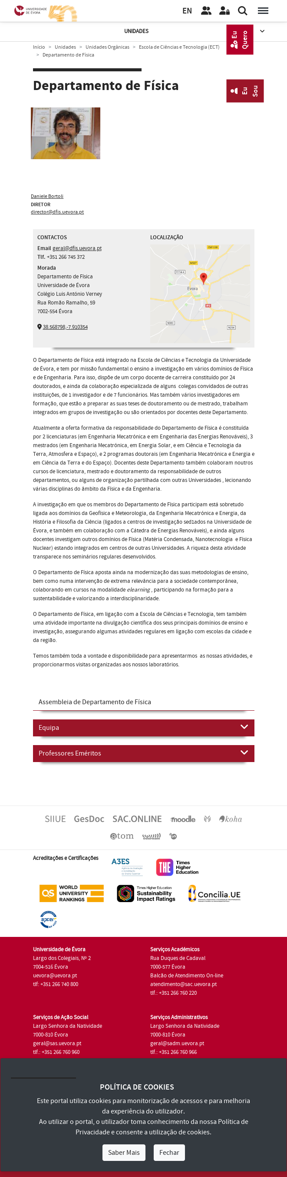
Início (39, 47)
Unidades (195, 31)
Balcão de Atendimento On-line (186, 976)
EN (187, 11)
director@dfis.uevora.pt (57, 212)
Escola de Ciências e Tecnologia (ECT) (179, 47)
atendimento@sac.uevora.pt (183, 984)
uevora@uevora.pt (55, 976)
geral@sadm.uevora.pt (177, 1043)
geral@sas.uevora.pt (57, 1043)
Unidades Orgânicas (107, 47)
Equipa (144, 727)
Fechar (169, 1152)
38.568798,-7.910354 (65, 327)
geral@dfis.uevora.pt (77, 248)
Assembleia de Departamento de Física (95, 702)
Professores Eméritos (144, 753)
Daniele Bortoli (47, 196)
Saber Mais (124, 1152)
